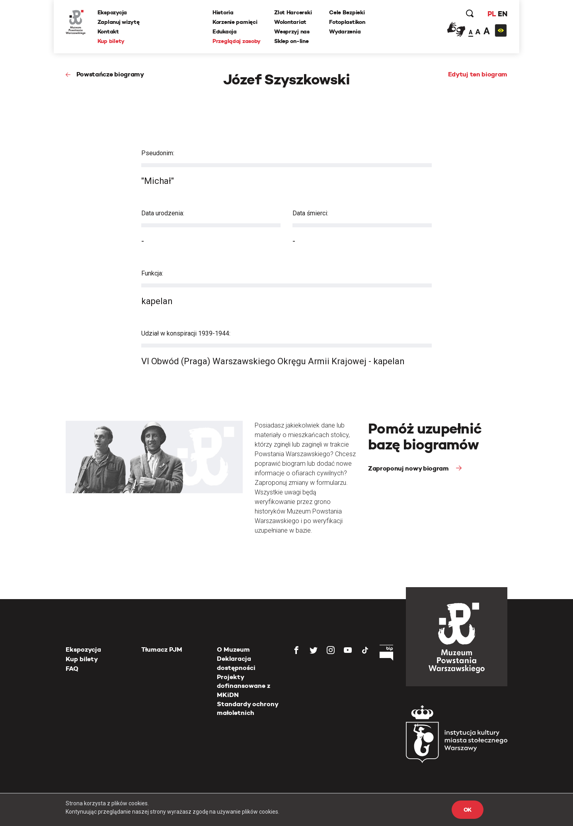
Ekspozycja (112, 12)
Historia (223, 12)
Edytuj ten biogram (477, 74)
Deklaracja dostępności (236, 663)
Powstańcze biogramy (110, 74)
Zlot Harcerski (293, 12)
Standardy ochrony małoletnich (247, 708)
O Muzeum (233, 649)
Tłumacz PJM (161, 649)
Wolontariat (290, 21)
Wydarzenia (345, 31)
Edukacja (224, 31)
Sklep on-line (291, 41)
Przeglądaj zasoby (236, 41)
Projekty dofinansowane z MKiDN (243, 686)
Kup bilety (111, 41)
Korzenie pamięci (234, 21)
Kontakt (108, 31)
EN (502, 13)
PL (491, 13)
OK (468, 809)
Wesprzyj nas (292, 31)
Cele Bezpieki (346, 12)
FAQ (72, 668)
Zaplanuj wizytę (118, 21)
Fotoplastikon (347, 21)
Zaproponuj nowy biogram (409, 468)
